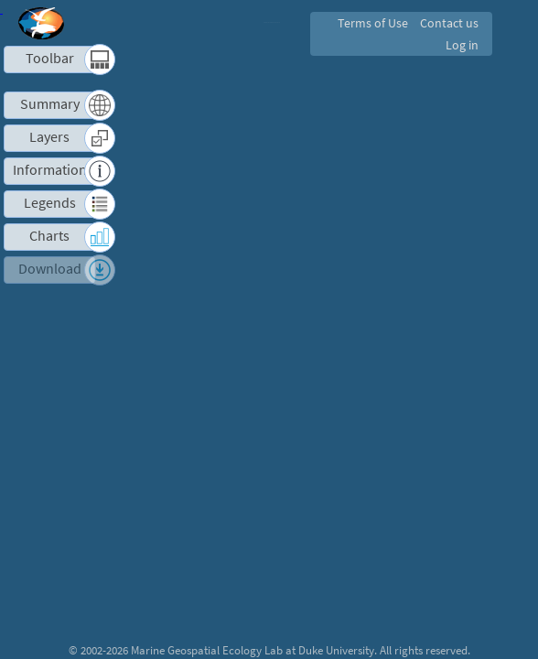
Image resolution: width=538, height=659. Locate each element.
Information (50, 169)
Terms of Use (369, 23)
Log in (461, 45)
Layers (49, 137)
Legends (50, 202)
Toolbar (50, 58)
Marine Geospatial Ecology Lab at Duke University (252, 650)
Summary (50, 104)
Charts (49, 235)
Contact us (448, 23)
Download (49, 268)
